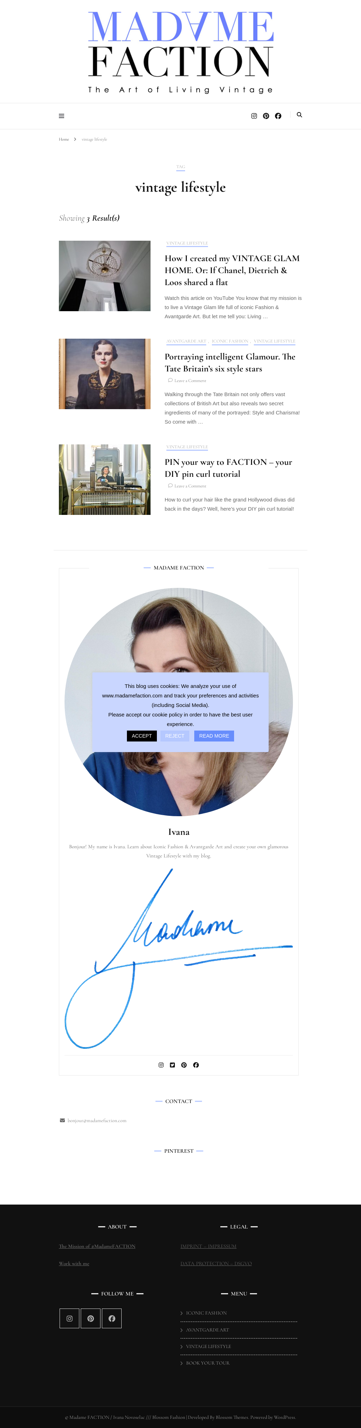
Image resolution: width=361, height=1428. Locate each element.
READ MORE (214, 736)
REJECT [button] (174, 736)
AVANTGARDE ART (186, 341)
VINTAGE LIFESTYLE (187, 243)
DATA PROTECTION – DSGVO (216, 1263)
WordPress (284, 1417)
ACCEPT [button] (142, 736)
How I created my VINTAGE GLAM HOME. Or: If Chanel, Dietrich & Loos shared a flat (232, 270)
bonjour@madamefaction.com (97, 1121)
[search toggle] (299, 115)
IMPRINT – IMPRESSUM (208, 1246)
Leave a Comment (190, 380)
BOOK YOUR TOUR (208, 1363)
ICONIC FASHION (230, 341)
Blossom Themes (231, 1417)
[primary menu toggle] (63, 116)
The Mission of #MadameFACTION (97, 1246)
